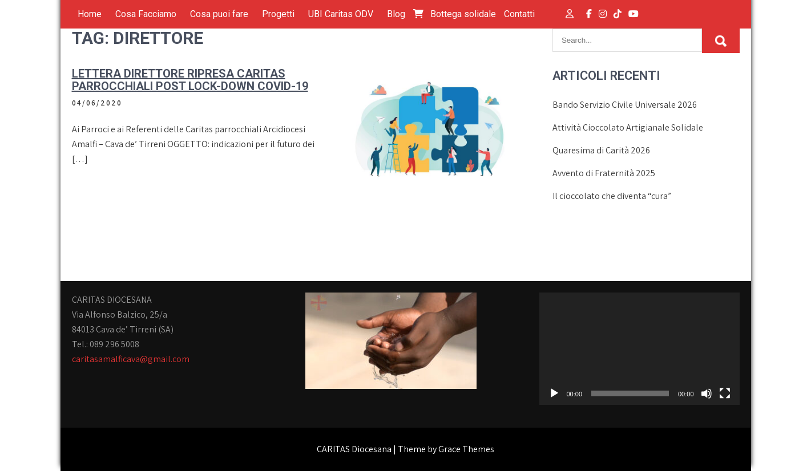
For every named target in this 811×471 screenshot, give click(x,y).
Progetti (278, 14)
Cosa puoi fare (219, 14)
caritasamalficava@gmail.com (130, 359)
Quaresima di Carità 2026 (601, 150)
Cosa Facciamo (145, 14)
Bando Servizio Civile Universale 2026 (624, 105)
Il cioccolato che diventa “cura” (611, 196)
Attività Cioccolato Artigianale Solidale (627, 127)
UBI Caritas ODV (340, 14)
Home (90, 14)
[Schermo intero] (725, 393)
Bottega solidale (454, 14)
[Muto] (706, 393)
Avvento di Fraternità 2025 (603, 173)
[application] (639, 349)
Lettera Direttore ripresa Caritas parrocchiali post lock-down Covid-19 (190, 80)
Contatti (519, 14)
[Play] (554, 393)
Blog (396, 14)
